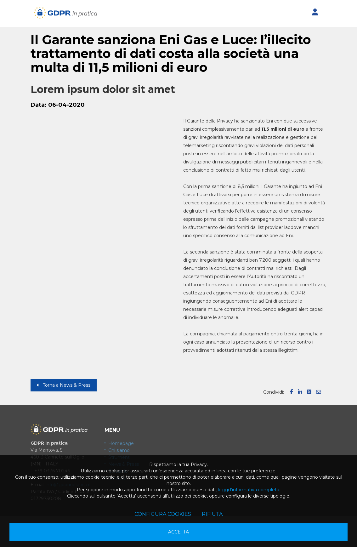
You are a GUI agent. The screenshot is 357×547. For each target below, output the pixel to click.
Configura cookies (162, 514)
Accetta (178, 532)
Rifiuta (212, 514)
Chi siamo (119, 450)
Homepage (121, 443)
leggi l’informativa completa (248, 490)
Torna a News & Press (63, 385)
